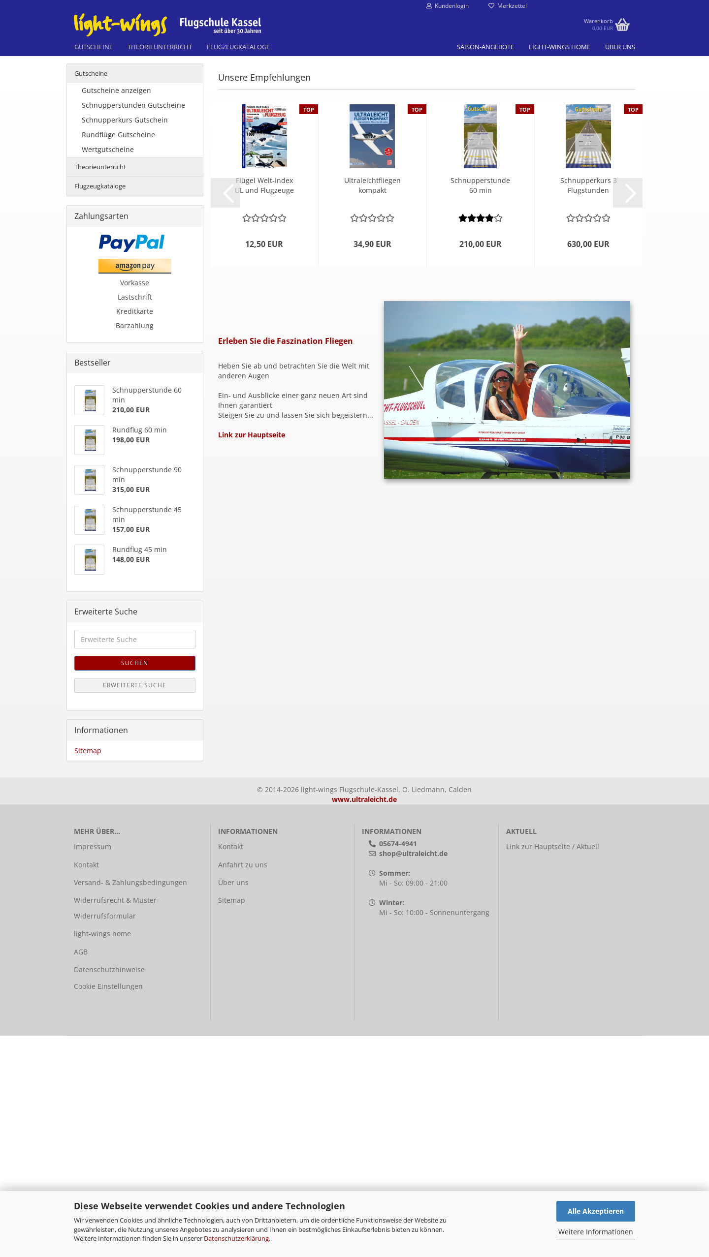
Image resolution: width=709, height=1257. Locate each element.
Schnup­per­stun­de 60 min (480, 406)
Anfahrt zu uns (242, 1086)
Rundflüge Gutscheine (118, 356)
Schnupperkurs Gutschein (125, 341)
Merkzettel (507, 5)
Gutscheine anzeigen (116, 311)
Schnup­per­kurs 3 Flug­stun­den (588, 406)
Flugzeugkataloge (238, 46)
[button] (225, 414)
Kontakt (86, 1086)
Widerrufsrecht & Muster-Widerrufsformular (116, 1129)
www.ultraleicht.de (364, 1020)
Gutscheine (93, 46)
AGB (81, 1173)
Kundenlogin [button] (447, 5)
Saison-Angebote (485, 46)
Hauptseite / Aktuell (566, 1068)
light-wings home (559, 46)
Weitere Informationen (595, 1231)
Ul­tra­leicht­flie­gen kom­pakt (372, 406)
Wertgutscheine (108, 370)
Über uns (620, 46)
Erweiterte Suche (134, 906)
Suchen (134, 884)
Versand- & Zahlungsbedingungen (130, 1103)
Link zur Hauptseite (251, 656)
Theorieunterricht (160, 46)
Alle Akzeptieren (596, 1211)
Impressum (92, 1068)
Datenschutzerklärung (236, 1238)
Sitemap (87, 972)
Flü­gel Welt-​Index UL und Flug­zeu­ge (264, 406)
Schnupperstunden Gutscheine (133, 326)
